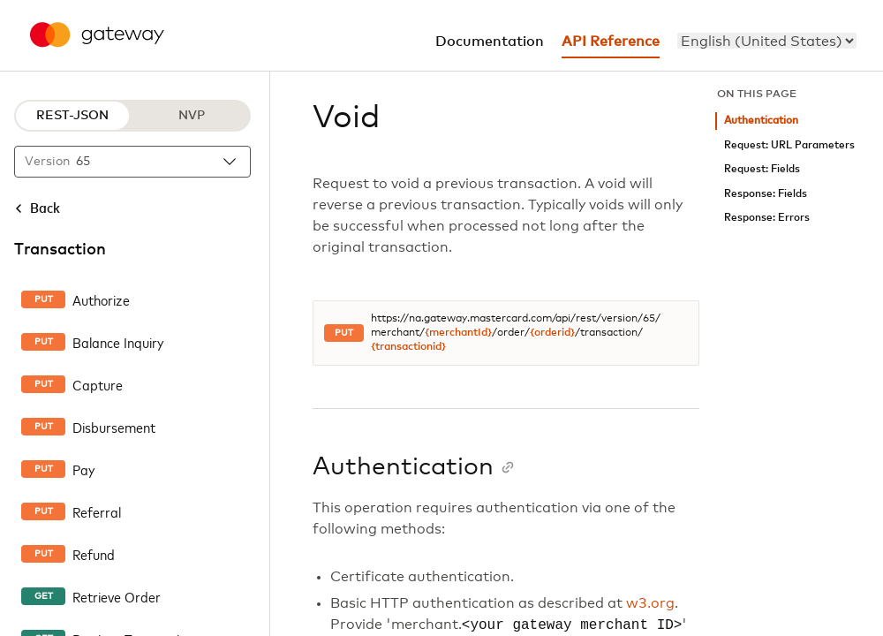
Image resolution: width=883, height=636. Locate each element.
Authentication (761, 120)
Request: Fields (762, 169)
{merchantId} (458, 333)
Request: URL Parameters (789, 145)
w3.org (650, 603)
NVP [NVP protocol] (191, 116)
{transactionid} (408, 347)
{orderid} (552, 333)
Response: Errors (767, 217)
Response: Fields (765, 194)
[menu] (767, 41)
